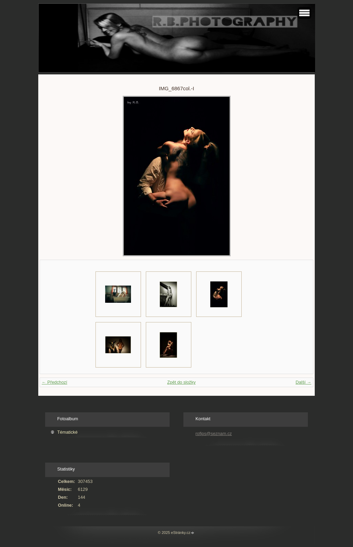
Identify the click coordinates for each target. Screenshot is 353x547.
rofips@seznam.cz (213, 433)
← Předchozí (54, 382)
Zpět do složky (181, 382)
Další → (303, 382)
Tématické (67, 432)
